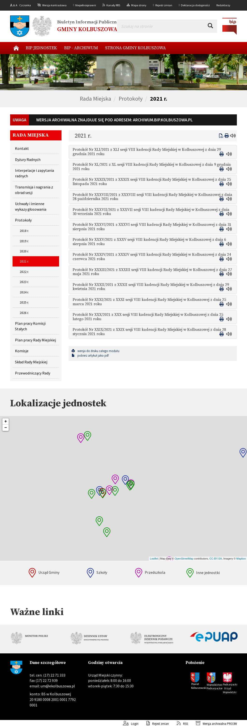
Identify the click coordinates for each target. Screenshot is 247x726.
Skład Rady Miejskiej (31, 362)
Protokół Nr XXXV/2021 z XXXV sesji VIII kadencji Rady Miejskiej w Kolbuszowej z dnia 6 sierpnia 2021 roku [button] (149, 241)
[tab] (153, 152)
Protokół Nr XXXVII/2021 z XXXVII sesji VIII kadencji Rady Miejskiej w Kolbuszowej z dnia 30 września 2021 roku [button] (151, 211)
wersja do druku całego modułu (95, 351)
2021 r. (158, 98)
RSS (179, 724)
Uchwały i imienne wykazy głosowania (30, 206)
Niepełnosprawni (85, 5)
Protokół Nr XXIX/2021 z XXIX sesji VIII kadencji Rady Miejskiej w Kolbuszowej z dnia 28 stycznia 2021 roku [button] (149, 331)
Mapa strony (138, 5)
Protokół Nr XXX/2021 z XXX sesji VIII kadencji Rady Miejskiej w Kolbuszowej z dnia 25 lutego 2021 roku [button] (148, 316)
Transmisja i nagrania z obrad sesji (34, 190)
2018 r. (24, 231)
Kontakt (22, 148)
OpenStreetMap (184, 558)
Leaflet (154, 558)
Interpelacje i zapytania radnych (34, 173)
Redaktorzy (223, 5)
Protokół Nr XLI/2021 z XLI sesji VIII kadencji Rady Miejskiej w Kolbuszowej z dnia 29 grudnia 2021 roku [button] (147, 151)
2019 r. (24, 241)
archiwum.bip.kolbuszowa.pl (163, 120)
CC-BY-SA (215, 558)
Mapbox (241, 558)
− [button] (5, 428)
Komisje (21, 350)
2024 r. (24, 292)
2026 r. (24, 313)
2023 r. (24, 282)
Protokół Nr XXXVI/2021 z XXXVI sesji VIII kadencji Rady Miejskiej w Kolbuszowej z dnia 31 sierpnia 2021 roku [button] (152, 226)
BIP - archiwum (81, 48)
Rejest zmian (154, 724)
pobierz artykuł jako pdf (90, 355)
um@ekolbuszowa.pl (58, 686)
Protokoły (131, 98)
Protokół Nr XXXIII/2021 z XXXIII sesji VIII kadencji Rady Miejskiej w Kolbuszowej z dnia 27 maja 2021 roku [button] (152, 272)
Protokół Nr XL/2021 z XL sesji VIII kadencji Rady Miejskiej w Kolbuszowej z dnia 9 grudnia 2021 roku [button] (152, 166)
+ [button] (5, 421)
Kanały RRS (113, 5)
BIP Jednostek (41, 48)
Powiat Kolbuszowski (198, 686)
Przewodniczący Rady (32, 373)
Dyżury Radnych (28, 159)
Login (127, 724)
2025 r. (24, 302)
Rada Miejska (95, 98)
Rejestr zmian (163, 5)
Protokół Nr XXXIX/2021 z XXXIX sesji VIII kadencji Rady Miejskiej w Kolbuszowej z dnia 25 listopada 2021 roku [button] (152, 181)
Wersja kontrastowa (54, 5)
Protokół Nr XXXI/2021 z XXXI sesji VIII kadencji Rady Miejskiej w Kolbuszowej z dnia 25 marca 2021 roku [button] (149, 301)
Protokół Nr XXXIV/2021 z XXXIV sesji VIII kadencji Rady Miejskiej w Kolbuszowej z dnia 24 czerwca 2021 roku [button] (152, 256)
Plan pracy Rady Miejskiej (35, 340)
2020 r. (24, 251)
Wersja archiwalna (207, 724)
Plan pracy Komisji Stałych (30, 326)
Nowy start (16, 48)
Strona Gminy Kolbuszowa (135, 48)
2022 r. (24, 272)
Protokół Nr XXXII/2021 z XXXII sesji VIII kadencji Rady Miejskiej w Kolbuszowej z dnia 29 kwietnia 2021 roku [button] (151, 286)
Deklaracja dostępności (195, 5)
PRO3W (232, 724)
